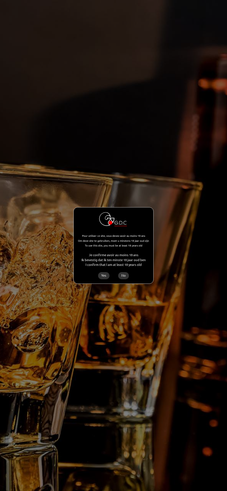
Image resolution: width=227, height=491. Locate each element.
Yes (103, 275)
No (123, 275)
